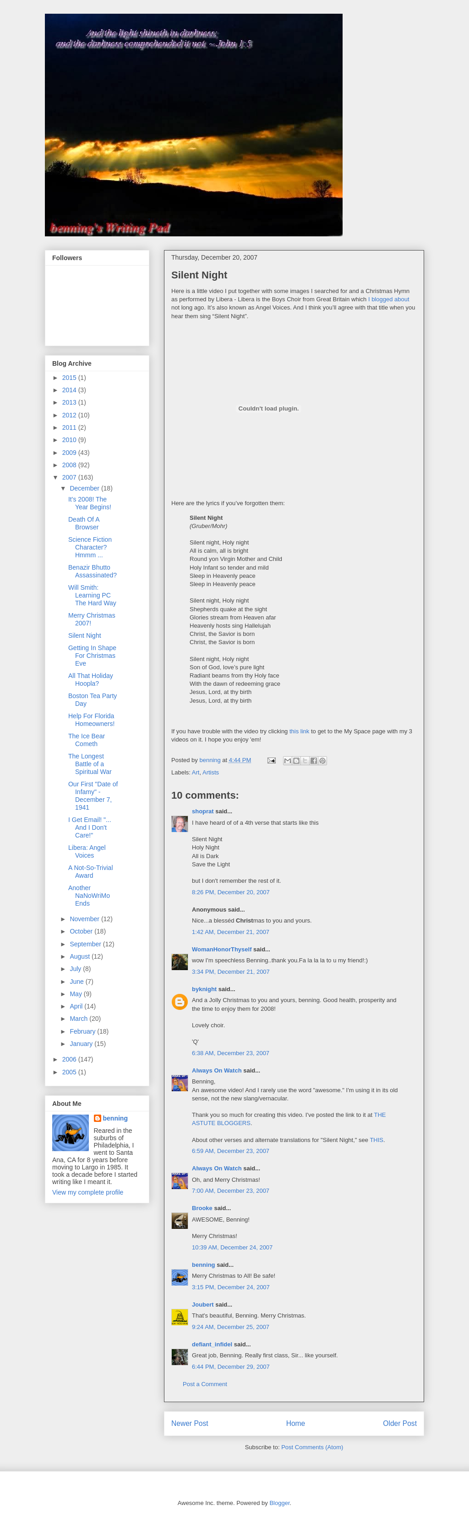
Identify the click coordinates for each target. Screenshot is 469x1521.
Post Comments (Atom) (312, 1447)
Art (196, 772)
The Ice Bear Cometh (86, 739)
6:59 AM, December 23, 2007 (230, 1150)
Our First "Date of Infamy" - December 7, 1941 (93, 795)
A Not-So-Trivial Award (90, 871)
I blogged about (388, 299)
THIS (376, 1140)
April (77, 1006)
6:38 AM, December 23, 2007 (230, 1053)
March (79, 1018)
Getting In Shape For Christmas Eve (92, 655)
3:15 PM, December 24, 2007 (231, 1287)
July (76, 968)
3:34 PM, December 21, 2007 (231, 971)
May (76, 994)
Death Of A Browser (83, 523)
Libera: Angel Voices (87, 851)
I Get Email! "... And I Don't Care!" (89, 827)
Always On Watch (217, 1070)
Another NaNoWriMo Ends (89, 895)
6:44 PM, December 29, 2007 (231, 1366)
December (85, 488)
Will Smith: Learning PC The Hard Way (92, 595)
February (83, 1031)
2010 (70, 439)
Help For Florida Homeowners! (91, 719)
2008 (70, 465)
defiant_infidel (212, 1344)
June (77, 981)
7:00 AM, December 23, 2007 (230, 1190)
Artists (210, 772)
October (82, 931)
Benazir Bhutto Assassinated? (92, 571)
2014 (70, 390)
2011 (70, 427)
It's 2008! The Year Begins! (89, 503)
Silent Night (84, 635)
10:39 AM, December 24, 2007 (232, 1247)
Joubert (203, 1304)
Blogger (279, 1503)
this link (299, 731)
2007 (70, 477)
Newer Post (189, 1423)
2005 (70, 1072)
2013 (70, 402)
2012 (70, 415)
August (80, 956)
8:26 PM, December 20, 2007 (231, 892)
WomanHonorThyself (222, 949)
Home (295, 1423)
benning (203, 1264)
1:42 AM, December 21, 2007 (230, 932)
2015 (70, 377)
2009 (70, 452)
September (86, 944)
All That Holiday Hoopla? (90, 679)
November (85, 919)
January (82, 1043)
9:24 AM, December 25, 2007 (230, 1327)
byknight (204, 989)
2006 (70, 1059)
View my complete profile (87, 1192)
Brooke (202, 1208)
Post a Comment (205, 1384)
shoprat (203, 811)
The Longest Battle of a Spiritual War (90, 763)
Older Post (400, 1423)
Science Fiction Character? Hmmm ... (90, 547)
